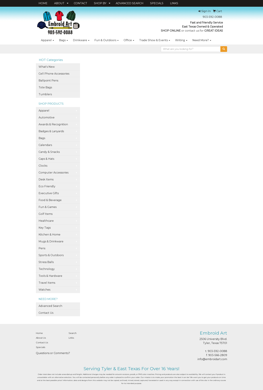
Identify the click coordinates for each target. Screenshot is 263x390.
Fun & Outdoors (106, 40)
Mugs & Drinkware (51, 241)
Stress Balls (46, 262)
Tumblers (45, 94)
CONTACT (80, 3)
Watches (44, 289)
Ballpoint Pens (48, 80)
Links (71, 337)
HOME (43, 3)
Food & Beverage (50, 200)
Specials (40, 347)
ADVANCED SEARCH (129, 3)
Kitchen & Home (49, 234)
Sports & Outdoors (51, 255)
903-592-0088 (212, 16)
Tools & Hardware (50, 275)
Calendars (45, 145)
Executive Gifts (49, 193)
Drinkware (81, 40)
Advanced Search (50, 306)
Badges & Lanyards (51, 131)
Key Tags (45, 227)
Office (129, 40)
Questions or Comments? (53, 353)
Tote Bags (45, 87)
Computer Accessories (53, 172)
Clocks (43, 165)
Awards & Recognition (53, 124)
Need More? (201, 40)
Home (39, 333)
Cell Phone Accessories (54, 73)
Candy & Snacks (49, 152)
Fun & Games (48, 207)
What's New (47, 66)
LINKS (174, 3)
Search (72, 333)
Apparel (47, 40)
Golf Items (45, 213)
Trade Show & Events (154, 40)
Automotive (47, 117)
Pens (42, 248)
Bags (63, 40)
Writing (181, 40)
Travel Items (47, 282)
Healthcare (46, 220)
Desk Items (46, 179)
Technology (47, 269)
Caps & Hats (46, 158)
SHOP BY (100, 3)
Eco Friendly (47, 186)
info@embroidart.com (212, 359)
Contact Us (46, 312)
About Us (41, 337)
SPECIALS (156, 3)
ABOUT (59, 3)
